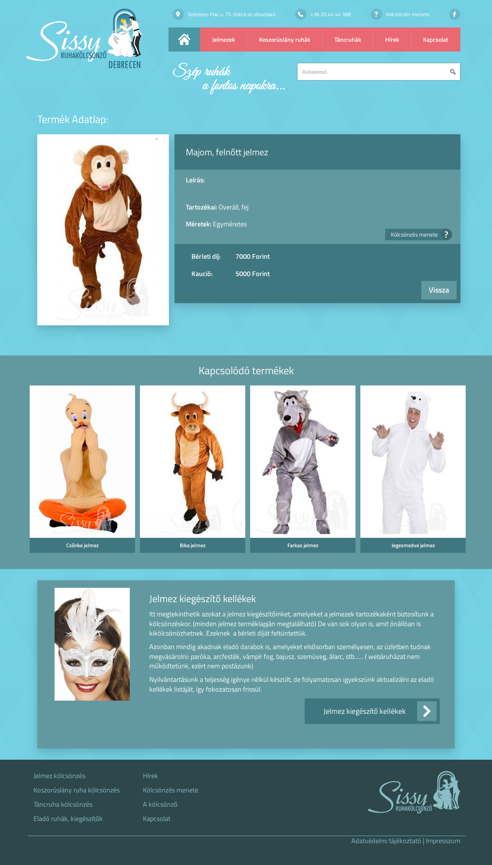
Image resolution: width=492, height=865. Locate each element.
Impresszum (443, 841)
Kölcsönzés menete (419, 234)
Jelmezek (223, 39)
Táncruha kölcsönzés (63, 804)
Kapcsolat (435, 39)
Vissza (439, 290)
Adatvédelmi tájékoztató (386, 841)
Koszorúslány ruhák (284, 39)
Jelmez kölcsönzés (59, 776)
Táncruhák (347, 39)
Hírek (392, 39)
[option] (81, 471)
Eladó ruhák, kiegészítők (68, 819)
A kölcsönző (160, 804)
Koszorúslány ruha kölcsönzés (76, 790)
